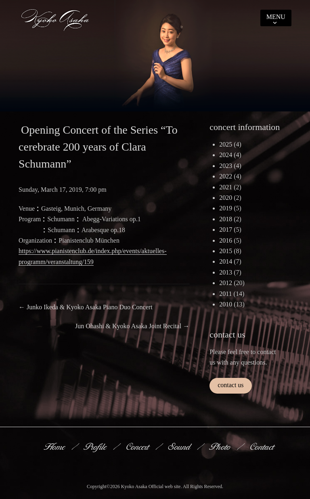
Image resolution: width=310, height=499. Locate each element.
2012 (225, 282)
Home (55, 446)
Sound (180, 446)
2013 (225, 272)
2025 (225, 144)
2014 (225, 261)
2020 (225, 197)
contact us (230, 385)
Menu (275, 16)
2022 (225, 176)
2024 (225, 154)
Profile (96, 446)
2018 (225, 219)
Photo (220, 446)
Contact (262, 446)
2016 (225, 240)
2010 (225, 304)
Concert (138, 446)
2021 (225, 187)
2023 (225, 165)
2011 (225, 293)
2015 (225, 250)
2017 (225, 229)
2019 (225, 208)
